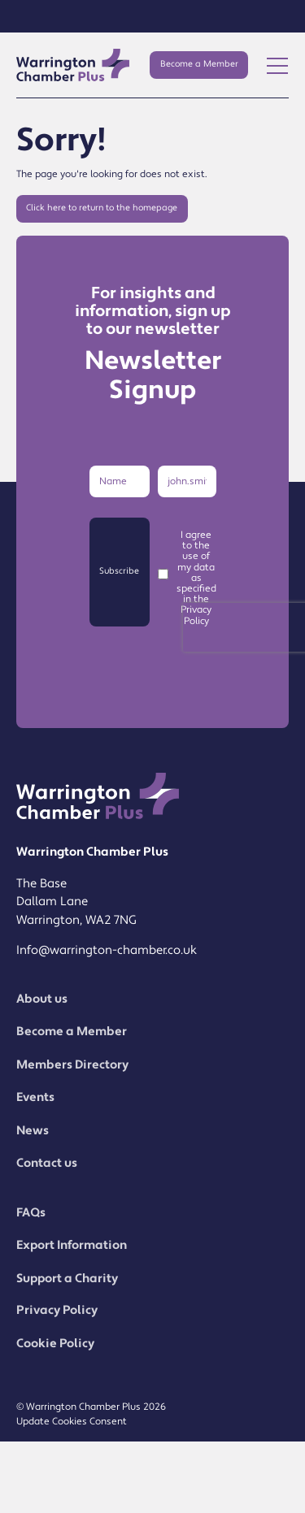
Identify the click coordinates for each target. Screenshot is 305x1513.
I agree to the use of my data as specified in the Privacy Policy (196, 578)
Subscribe (119, 571)
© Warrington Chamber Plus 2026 (91, 1407)
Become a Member (199, 64)
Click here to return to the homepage (101, 208)
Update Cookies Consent (71, 1421)
